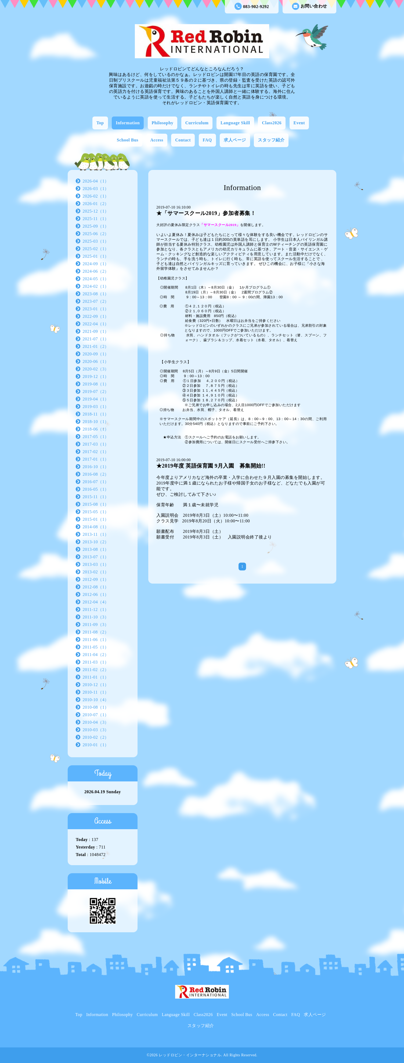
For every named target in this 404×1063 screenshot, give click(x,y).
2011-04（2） (96, 654)
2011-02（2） (96, 669)
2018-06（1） (96, 429)
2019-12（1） (96, 376)
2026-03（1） (96, 188)
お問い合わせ (309, 6)
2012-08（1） (96, 587)
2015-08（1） (96, 504)
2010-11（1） (96, 692)
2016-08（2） (96, 474)
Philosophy (163, 123)
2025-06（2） (96, 233)
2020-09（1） (96, 354)
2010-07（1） (96, 714)
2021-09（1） (96, 331)
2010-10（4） (96, 699)
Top (100, 123)
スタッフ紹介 (271, 140)
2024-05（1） (96, 278)
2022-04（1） (96, 324)
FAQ (207, 140)
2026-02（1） (96, 196)
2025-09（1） (96, 226)
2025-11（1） (96, 218)
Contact (183, 140)
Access (156, 140)
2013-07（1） (96, 557)
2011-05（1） (96, 647)
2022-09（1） (96, 316)
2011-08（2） (96, 632)
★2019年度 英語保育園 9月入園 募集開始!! (210, 466)
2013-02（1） (96, 572)
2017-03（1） (96, 444)
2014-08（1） (96, 527)
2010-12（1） (96, 684)
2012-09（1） (96, 579)
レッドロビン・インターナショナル (190, 1055)
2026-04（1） (96, 181)
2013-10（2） (96, 542)
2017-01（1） (96, 459)
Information (128, 123)
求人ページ (235, 140)
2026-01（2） (96, 203)
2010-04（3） (96, 722)
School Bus (127, 140)
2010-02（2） (96, 737)
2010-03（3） (96, 729)
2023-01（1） (96, 309)
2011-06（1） (96, 639)
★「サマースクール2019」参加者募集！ (206, 213)
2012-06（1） (96, 594)
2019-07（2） (96, 391)
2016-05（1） (96, 489)
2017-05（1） (96, 436)
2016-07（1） (96, 481)
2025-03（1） (96, 241)
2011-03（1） (96, 662)
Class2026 (272, 123)
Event (299, 123)
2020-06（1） (96, 361)
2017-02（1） (96, 451)
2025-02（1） (96, 248)
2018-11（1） (96, 414)
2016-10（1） (96, 466)
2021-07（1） (96, 339)
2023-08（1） (96, 294)
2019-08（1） (96, 384)
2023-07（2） (96, 301)
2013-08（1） (96, 549)
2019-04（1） (96, 399)
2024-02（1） (96, 286)
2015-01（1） (96, 519)
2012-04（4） (96, 602)
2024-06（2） (96, 271)
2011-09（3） (96, 624)
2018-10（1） (96, 421)
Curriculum (197, 123)
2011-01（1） (96, 677)
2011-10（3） (96, 617)
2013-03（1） (96, 564)
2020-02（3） (96, 369)
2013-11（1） (96, 534)
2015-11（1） (96, 496)
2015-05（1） (96, 511)
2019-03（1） (96, 406)
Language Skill (235, 123)
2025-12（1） (96, 211)
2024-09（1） (96, 263)
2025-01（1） (96, 256)
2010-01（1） (96, 744)
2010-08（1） (96, 707)
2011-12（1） (96, 609)
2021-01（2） (96, 346)
